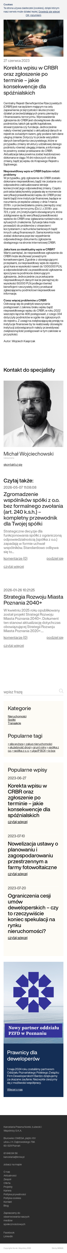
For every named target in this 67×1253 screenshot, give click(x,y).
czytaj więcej (14, 566)
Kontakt (8, 1202)
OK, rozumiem (33, 15)
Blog (6, 1205)
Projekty (8, 1187)
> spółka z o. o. (20, 751)
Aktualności (10, 1175)
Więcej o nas (15, 1089)
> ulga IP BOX (38, 751)
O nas (7, 1172)
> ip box (50, 751)
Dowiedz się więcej (49, 11)
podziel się (55, 558)
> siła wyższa (15, 744)
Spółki (12, 720)
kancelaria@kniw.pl (14, 1157)
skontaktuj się (13, 464)
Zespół (7, 1179)
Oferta (7, 1183)
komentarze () (16, 559)
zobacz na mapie (13, 1164)
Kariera (7, 1190)
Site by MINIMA (57, 1248)
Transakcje (14, 723)
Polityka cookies (12, 1198)
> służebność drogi (19, 747)
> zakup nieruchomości (38, 744)
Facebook (9, 1232)
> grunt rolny (38, 747)
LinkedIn (8, 1236)
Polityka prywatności (15, 1194)
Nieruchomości (17, 716)
